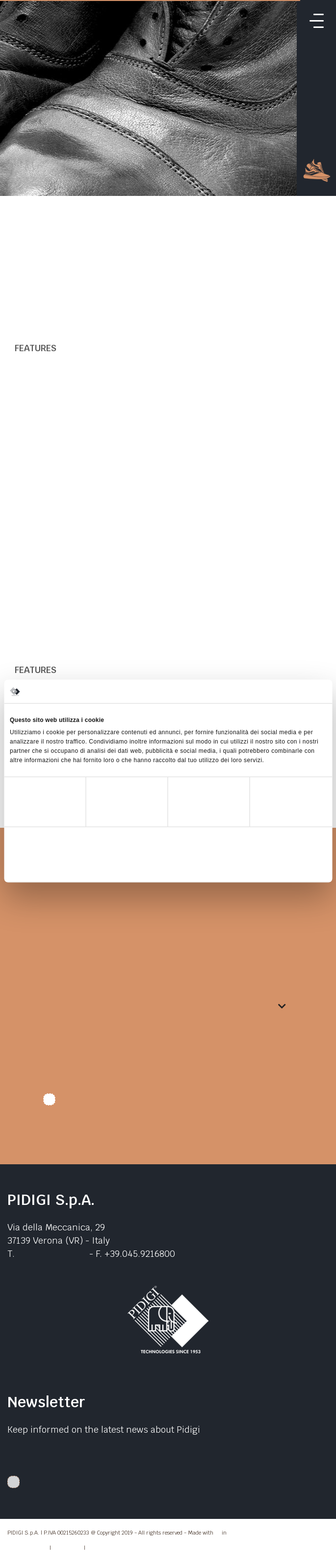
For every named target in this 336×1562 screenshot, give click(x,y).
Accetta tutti (274, 866)
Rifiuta (61, 866)
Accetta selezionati (167, 866)
